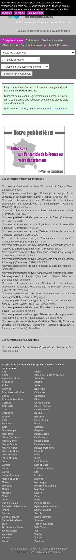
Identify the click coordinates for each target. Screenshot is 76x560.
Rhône (5, 510)
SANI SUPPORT (62, 196)
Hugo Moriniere (22, 207)
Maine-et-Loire (10, 478)
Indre (37, 454)
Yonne (5, 541)
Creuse (6, 409)
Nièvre (38, 492)
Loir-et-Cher (41, 465)
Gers (4, 427)
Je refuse (20, 13)
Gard (37, 423)
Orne (4, 499)
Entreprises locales (12, 40)
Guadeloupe (9, 430)
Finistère (7, 423)
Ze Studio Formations (23, 310)
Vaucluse (7, 534)
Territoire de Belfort (13, 527)
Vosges (38, 537)
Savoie (38, 513)
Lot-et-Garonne (10, 475)
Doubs (38, 413)
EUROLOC (33, 234)
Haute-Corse (41, 433)
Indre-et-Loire (9, 458)
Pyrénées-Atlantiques (14, 506)
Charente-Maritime (12, 399)
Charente (39, 395)
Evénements (32, 40)
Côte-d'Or (7, 406)
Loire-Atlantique (43, 468)
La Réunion (40, 461)
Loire (5, 468)
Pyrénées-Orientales (46, 506)
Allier (5, 375)
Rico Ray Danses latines (42, 304)
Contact (33, 548)
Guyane (38, 430)
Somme (38, 520)
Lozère (38, 475)
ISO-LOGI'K (22, 214)
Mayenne (7, 485)
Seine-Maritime (42, 517)
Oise (37, 496)
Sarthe (5, 513)
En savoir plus (35, 13)
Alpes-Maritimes (11, 378)
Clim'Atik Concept (25, 255)
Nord (4, 496)
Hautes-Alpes (9, 447)
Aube (5, 385)
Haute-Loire (41, 437)
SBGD (58, 248)
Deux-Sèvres (41, 409)
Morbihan (39, 489)
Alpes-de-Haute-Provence (49, 375)
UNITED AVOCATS (12, 220)
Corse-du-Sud (42, 402)
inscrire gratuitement (56, 108)
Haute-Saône (41, 440)
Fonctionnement (27, 22)
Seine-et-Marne (10, 517)
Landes (6, 465)
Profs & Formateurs (59, 45)
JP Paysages (38, 297)
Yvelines (39, 541)
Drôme (6, 416)
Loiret (5, 472)
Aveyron (7, 388)
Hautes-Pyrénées (44, 447)
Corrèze (6, 402)
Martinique (40, 482)
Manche (38, 478)
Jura (4, 461)
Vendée (38, 534)
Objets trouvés (10, 45)
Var (36, 530)
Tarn (4, 523)
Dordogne (7, 413)
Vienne (6, 537)
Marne (5, 482)
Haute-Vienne (42, 444)
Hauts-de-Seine (10, 451)
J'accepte (7, 13)
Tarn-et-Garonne (43, 523)
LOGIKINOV (8, 269)
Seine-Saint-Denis (12, 520)
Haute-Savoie (9, 444)
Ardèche (39, 378)
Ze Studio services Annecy (45, 552)
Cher (37, 399)
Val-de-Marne (9, 530)
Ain (4, 371)
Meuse (5, 489)
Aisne (37, 371)
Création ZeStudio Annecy (53, 548)
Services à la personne (33, 45)
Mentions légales (18, 548)
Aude (37, 385)
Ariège (38, 382)
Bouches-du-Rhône (13, 392)
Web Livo (23, 290)
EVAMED (33, 228)
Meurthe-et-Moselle (45, 485)
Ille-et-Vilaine (9, 454)
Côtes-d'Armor (42, 406)
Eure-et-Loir (41, 420)
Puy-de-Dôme (42, 503)
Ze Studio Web (54, 317)
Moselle (6, 492)
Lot (36, 472)
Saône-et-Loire (42, 510)
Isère (37, 458)
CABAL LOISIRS (38, 262)
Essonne (39, 416)
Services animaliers (52, 40)
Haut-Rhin (7, 433)
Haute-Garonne (10, 437)
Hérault (38, 451)
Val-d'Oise (40, 527)
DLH (43, 241)
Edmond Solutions (11, 189)
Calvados (39, 392)
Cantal (5, 395)
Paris (37, 499)
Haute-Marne (9, 440)
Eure (4, 420)
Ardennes (7, 382)
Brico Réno (35, 328)
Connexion (65, 22)
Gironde (39, 427)
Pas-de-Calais (10, 503)
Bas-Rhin (39, 388)
